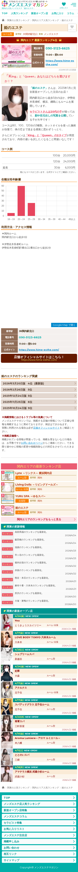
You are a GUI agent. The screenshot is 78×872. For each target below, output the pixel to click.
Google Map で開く (64, 324)
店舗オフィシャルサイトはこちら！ (39, 358)
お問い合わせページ (32, 443)
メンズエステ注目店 (15, 835)
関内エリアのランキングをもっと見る (39, 519)
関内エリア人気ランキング (45, 20)
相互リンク (10, 854)
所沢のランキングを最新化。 (45, 595)
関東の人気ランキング (18, 20)
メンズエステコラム (15, 816)
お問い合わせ (11, 847)
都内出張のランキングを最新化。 (45, 564)
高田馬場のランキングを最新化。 (45, 534)
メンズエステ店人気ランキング (22, 804)
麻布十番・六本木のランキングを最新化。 (45, 587)
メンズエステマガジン (24, 3)
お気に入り (64, 8)
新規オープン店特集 (15, 810)
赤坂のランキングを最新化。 (45, 572)
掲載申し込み (11, 841)
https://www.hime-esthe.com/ (39, 349)
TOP (5, 13)
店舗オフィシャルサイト (46, 427)
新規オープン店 (39, 13)
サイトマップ (11, 860)
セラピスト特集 (13, 822)
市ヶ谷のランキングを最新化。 (45, 556)
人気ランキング (19, 13)
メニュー (73, 4)
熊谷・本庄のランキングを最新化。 (45, 579)
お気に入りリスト (14, 829)
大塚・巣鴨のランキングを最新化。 (45, 602)
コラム (70, 13)
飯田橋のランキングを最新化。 (45, 541)
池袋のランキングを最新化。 (45, 549)
